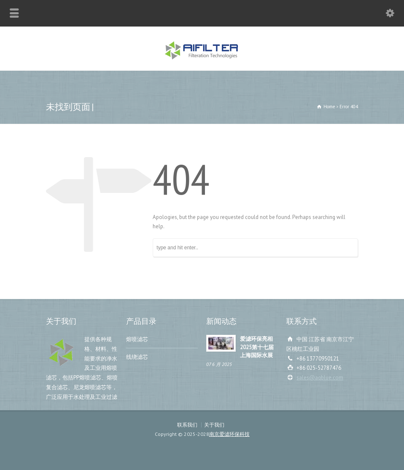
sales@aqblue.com (319, 377)
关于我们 (214, 425)
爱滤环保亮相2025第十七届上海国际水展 (257, 347)
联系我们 (187, 425)
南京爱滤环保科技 (229, 434)
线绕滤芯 (137, 357)
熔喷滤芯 (137, 339)
